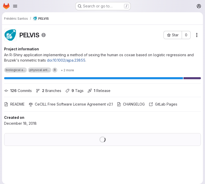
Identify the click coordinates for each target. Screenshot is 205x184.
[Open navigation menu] (15, 6)
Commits (18, 90)
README (14, 104)
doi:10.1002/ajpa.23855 (66, 60)
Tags (74, 90)
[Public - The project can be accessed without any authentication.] (44, 35)
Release (99, 90)
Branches (48, 90)
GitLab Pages (163, 104)
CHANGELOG (131, 104)
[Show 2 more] (67, 70)
